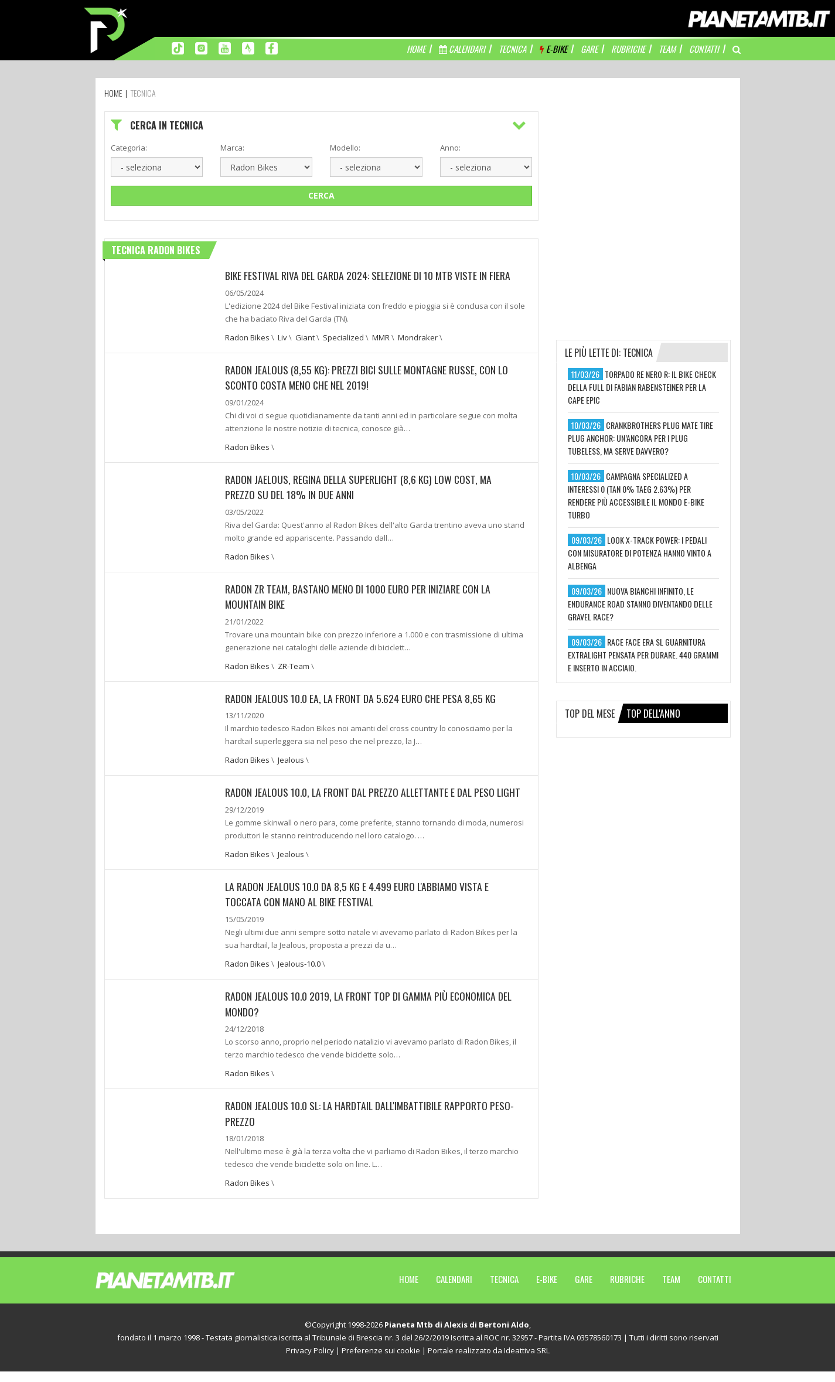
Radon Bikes (247, 337)
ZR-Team (293, 663)
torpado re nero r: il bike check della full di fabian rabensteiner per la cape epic (642, 387)
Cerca (321, 195)
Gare (583, 1289)
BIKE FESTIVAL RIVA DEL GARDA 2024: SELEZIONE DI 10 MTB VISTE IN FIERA (369, 275)
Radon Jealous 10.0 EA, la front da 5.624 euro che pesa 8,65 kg (362, 696)
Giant (305, 337)
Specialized (343, 337)
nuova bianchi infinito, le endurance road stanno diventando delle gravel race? (640, 604)
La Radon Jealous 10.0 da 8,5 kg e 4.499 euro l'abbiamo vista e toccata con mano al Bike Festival (359, 906)
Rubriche (627, 1289)
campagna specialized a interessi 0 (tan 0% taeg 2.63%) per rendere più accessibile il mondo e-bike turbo (636, 495)
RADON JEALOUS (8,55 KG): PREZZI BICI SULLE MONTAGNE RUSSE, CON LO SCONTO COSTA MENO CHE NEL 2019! (369, 376)
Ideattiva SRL (527, 1361)
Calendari (454, 1289)
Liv (282, 337)
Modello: (345, 147)
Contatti (714, 1289)
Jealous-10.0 (299, 975)
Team (671, 1289)
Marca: (232, 147)
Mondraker (418, 337)
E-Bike (546, 1289)
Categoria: (129, 147)
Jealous (291, 757)
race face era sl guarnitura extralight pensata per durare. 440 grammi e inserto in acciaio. (643, 655)
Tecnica (504, 1289)
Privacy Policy (310, 1361)
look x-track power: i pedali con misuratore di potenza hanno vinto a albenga (639, 553)
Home (408, 1289)
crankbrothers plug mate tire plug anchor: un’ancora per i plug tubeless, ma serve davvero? (640, 438)
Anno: (450, 147)
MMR (381, 337)
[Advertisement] (644, 184)
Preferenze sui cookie (381, 1361)
